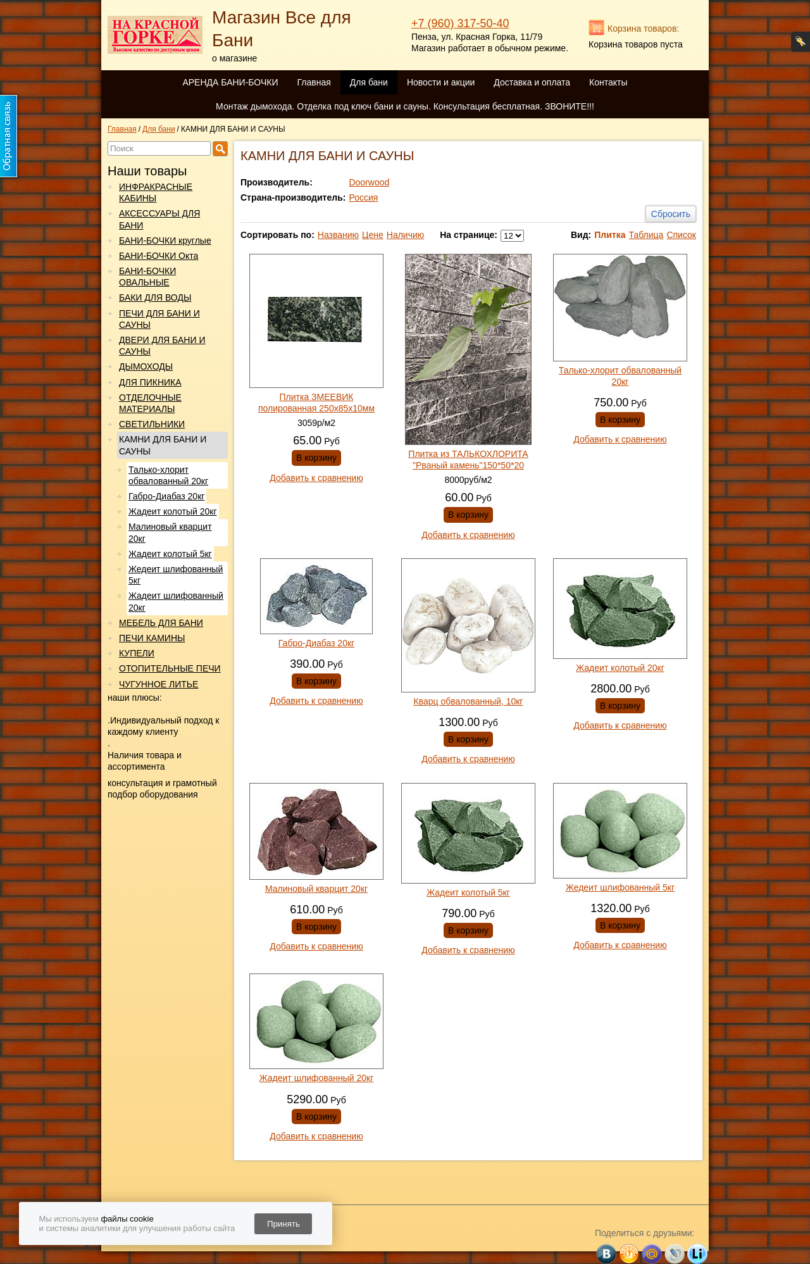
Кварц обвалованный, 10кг (468, 701)
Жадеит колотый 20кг (172, 511)
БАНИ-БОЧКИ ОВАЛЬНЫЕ (147, 276)
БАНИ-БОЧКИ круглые (165, 240)
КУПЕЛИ (136, 653)
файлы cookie (127, 1218)
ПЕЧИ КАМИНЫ (152, 638)
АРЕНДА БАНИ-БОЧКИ (230, 82)
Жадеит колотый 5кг (170, 554)
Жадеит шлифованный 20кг (175, 601)
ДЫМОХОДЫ (146, 366)
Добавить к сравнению (316, 478)
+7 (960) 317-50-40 (460, 23)
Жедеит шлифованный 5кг (175, 574)
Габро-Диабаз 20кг (166, 496)
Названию (338, 235)
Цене (372, 235)
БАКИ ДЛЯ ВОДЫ (155, 297)
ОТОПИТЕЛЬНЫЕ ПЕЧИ (170, 668)
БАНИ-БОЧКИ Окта (158, 256)
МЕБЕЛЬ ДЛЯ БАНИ (161, 623)
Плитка (609, 235)
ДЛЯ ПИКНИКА (150, 382)
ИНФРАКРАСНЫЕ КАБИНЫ (155, 192)
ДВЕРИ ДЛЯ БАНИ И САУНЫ (162, 345)
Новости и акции (441, 82)
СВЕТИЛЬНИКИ (152, 424)
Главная (313, 82)
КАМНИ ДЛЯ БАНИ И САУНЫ (162, 445)
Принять (283, 1224)
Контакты (608, 82)
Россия (363, 197)
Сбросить (670, 214)
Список (681, 235)
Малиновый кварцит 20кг (170, 532)
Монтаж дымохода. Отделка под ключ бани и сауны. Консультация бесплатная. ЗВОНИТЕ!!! (405, 106)
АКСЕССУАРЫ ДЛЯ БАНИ (159, 219)
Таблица (645, 235)
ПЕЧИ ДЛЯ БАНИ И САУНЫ (159, 319)
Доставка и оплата (532, 82)
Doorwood (369, 182)
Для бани (369, 82)
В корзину (316, 458)
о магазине (234, 58)
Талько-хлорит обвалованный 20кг (168, 475)
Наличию (406, 235)
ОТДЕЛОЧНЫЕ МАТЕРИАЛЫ (150, 403)
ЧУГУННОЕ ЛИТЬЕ (158, 684)
